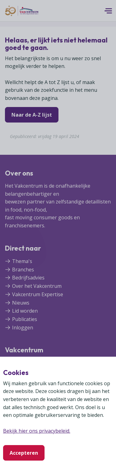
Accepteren (24, 452)
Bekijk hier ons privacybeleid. (36, 430)
